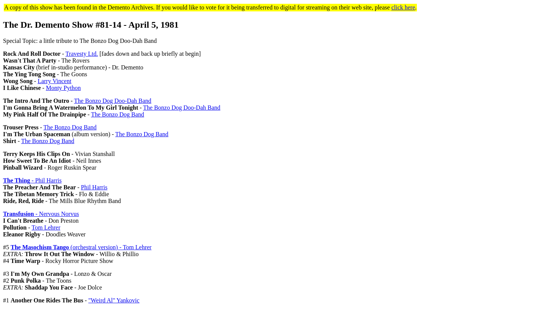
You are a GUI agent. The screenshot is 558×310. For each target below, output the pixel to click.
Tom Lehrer (45, 227)
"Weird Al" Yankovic (114, 300)
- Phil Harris (32, 180)
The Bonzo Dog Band (117, 114)
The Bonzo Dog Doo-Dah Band (112, 101)
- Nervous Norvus (41, 214)
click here (403, 7)
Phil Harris (94, 187)
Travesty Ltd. (82, 53)
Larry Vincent (54, 81)
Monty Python (63, 88)
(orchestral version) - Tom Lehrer (81, 247)
